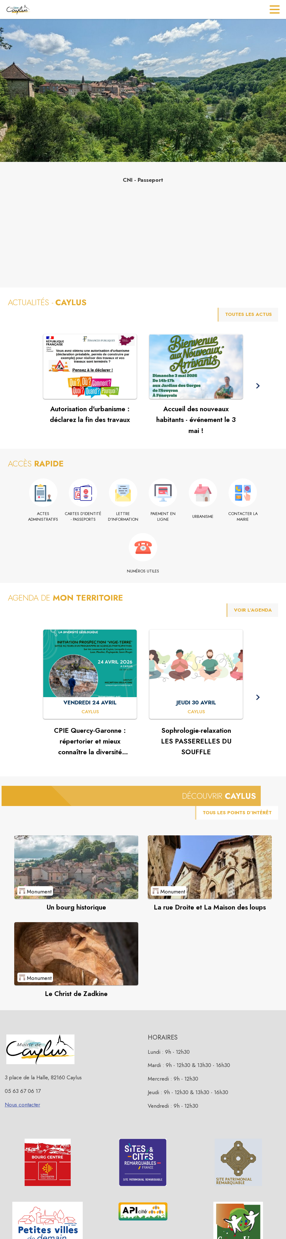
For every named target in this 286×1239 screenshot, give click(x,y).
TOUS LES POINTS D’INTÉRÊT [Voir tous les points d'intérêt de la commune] (237, 812)
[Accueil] (18, 9)
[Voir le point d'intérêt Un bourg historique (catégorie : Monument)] (76, 866)
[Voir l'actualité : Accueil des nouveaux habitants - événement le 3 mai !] (196, 366)
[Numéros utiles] (143, 571)
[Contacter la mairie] (242, 517)
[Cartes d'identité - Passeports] (83, 517)
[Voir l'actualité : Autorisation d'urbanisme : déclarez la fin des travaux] (90, 366)
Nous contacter (22, 1104)
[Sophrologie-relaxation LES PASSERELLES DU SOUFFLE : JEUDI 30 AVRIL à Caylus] (196, 712)
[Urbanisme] (203, 516)
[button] (258, 386)
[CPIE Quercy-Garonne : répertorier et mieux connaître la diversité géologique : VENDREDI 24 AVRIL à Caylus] (90, 712)
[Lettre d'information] (123, 517)
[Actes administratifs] (43, 517)
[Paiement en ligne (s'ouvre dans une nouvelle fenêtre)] (163, 517)
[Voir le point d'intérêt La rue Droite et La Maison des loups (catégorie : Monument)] (210, 866)
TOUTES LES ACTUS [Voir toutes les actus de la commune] (248, 314)
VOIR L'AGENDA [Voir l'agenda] (253, 610)
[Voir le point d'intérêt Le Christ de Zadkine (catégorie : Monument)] (76, 953)
